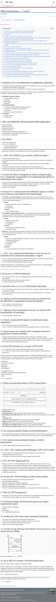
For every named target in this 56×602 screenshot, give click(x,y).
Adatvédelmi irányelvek (6, 600)
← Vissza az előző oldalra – (13, 20)
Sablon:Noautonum (5, 24)
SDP (2, 574)
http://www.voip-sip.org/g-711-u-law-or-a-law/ (12, 269)
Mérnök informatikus (11, 586)
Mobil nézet (32, 600)
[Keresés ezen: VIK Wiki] (28, 5)
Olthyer (3, 378)
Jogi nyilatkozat (24, 600)
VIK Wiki (9, 2)
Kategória (3, 586)
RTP (3, 349)
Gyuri (14, 556)
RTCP (3, 351)
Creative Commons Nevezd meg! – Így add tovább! (32, 592)
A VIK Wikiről (16, 600)
